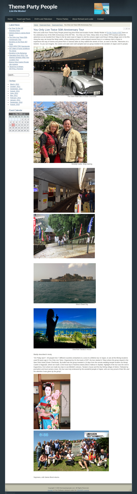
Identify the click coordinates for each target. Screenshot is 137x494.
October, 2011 (15, 87)
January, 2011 (15, 100)
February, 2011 (15, 98)
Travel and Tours (44, 25)
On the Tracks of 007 (114, 33)
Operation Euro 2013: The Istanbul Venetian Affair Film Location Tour (19, 57)
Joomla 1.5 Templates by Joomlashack (10, 493)
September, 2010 (16, 102)
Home (36, 25)
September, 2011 (16, 89)
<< (14, 114)
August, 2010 (15, 104)
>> (24, 114)
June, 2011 (14, 93)
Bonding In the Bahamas (18, 53)
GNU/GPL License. (83, 490)
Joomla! (50, 490)
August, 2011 (15, 91)
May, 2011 (14, 95)
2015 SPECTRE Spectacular (19, 46)
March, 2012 (14, 84)
